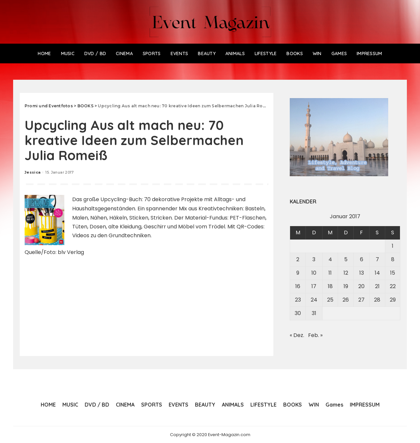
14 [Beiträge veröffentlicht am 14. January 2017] (377, 273)
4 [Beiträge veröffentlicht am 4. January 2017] (330, 259)
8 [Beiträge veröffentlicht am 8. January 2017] (392, 259)
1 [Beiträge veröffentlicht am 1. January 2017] (392, 246)
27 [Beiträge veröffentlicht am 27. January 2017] (361, 300)
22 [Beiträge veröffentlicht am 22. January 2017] (393, 286)
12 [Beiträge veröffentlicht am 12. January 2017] (346, 273)
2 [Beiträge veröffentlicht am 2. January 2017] (297, 259)
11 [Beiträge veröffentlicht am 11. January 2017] (330, 273)
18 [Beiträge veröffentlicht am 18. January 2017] (330, 286)
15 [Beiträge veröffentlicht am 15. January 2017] (392, 273)
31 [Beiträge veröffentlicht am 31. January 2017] (314, 313)
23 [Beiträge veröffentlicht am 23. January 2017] (298, 300)
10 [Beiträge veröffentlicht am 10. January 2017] (313, 273)
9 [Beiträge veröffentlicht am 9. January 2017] (297, 273)
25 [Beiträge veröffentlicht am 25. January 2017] (330, 300)
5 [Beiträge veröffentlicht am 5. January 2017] (345, 259)
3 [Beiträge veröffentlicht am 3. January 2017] (313, 259)
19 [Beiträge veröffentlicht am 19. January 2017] (346, 286)
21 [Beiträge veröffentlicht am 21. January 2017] (377, 286)
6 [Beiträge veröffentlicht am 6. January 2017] (361, 259)
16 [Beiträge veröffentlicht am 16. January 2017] (297, 286)
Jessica (32, 172)
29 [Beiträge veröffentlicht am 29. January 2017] (393, 300)
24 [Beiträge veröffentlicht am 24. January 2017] (314, 300)
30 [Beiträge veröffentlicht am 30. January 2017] (298, 313)
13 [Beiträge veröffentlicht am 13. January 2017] (361, 273)
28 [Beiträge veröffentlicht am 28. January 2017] (377, 300)
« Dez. (297, 335)
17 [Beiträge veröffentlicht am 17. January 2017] (313, 286)
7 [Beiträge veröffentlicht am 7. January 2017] (377, 259)
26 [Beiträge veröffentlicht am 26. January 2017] (346, 300)
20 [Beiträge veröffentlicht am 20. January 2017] (361, 286)
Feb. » (315, 335)
